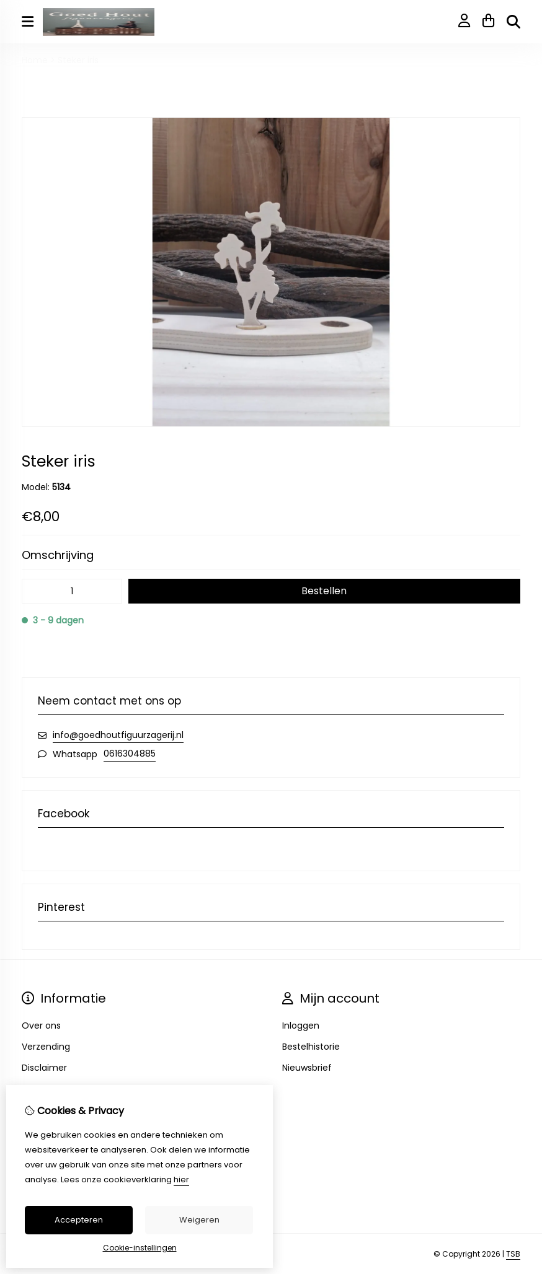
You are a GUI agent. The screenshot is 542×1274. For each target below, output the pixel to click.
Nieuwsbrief (307, 1067)
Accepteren (79, 1220)
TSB (513, 1254)
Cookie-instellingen (140, 1247)
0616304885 (130, 753)
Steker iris (78, 60)
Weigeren (199, 1220)
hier (181, 1179)
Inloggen (300, 1025)
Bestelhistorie (311, 1046)
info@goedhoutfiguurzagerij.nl (118, 735)
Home (35, 60)
